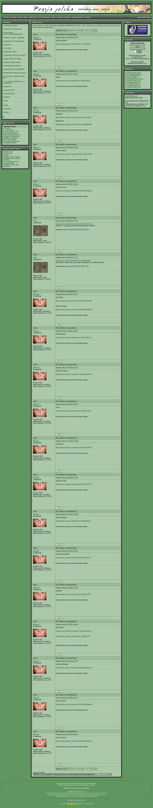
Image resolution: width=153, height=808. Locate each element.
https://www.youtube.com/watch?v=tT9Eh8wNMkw (74, 704)
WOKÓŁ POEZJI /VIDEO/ (12, 66)
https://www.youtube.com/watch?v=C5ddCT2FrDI (73, 411)
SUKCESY (7, 86)
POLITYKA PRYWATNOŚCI (13, 34)
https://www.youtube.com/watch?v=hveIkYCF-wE (73, 337)
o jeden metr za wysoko (12, 157)
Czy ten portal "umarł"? (11, 131)
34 (85, 30)
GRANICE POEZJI (10, 143)
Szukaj (6, 112)
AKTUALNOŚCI (77, 17)
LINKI (6, 105)
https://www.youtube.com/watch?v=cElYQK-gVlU (73, 594)
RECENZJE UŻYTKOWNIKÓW (14, 69)
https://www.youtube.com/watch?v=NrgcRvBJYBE (74, 301)
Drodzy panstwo (131, 77)
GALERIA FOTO (9, 90)
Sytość (6, 155)
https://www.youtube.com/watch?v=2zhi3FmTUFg (73, 224)
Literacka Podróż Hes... (134, 80)
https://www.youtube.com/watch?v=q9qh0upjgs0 (73, 260)
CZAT (6, 100)
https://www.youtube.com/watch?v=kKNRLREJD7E (74, 309)
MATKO (6, 160)
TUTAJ (144, 63)
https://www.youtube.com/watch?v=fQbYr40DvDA (73, 631)
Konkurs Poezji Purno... (134, 72)
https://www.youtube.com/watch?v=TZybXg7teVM (73, 484)
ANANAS (7, 166)
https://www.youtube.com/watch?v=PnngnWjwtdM (73, 124)
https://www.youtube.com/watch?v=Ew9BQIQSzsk (74, 741)
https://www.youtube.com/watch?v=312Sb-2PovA (73, 557)
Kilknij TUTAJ (129, 58)
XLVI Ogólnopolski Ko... (134, 76)
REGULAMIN (22, 17)
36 (90, 30)
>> (96, 30)
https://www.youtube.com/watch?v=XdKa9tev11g (73, 521)
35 (87, 30)
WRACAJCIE (8, 152)
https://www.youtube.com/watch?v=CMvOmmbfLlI (73, 117)
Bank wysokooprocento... (12, 135)
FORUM (88, 17)
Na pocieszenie (9, 163)
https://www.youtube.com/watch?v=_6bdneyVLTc (73, 636)
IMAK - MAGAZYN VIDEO (61, 17)
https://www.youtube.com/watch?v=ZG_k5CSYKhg (74, 154)
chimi (144, 106)
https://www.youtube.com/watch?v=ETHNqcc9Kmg (74, 191)
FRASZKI (7, 128)
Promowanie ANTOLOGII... (135, 79)
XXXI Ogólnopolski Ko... (134, 74)
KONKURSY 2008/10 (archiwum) (15, 73)
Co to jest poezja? (10, 139)
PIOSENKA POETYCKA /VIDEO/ (15, 55)
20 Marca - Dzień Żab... (12, 165)
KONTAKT (7, 109)
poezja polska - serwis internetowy (44, 25)
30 (73, 30)
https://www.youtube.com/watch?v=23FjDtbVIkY (73, 81)
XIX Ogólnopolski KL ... (133, 84)
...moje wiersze (9, 130)
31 (76, 30)
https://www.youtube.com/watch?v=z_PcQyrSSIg (73, 44)
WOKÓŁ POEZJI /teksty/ (12, 62)
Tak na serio (8, 153)
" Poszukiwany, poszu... (12, 161)
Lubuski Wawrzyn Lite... (134, 87)
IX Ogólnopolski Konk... (134, 82)
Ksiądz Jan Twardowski (12, 136)
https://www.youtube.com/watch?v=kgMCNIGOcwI (74, 668)
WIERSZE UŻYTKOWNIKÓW (39, 17)
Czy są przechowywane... (12, 141)
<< (68, 30)
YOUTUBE (7, 48)
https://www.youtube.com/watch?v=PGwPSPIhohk (74, 447)
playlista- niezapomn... (11, 138)
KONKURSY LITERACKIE (12, 29)
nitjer (35, 221)
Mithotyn (36, 37)
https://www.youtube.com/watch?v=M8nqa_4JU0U (74, 374)
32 (79, 30)
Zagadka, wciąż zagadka (12, 158)
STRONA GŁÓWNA (9, 17)
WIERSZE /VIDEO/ (10, 52)
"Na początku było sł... (11, 133)
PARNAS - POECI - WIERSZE (14, 38)
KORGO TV (8, 45)
